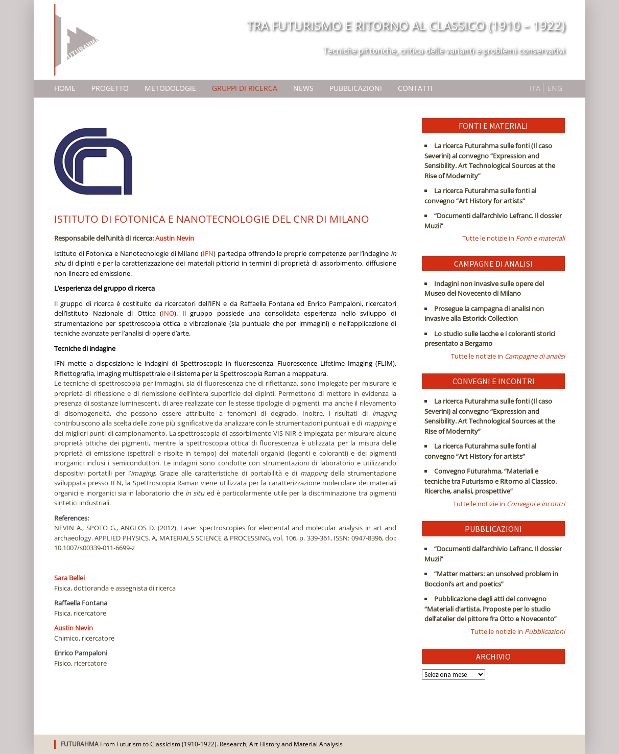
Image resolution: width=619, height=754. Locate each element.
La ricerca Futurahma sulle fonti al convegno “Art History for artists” (480, 195)
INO (168, 313)
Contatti (415, 88)
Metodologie (170, 88)
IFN (208, 253)
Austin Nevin (174, 238)
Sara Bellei (69, 577)
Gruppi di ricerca (244, 88)
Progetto (110, 88)
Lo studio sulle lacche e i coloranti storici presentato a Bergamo (489, 338)
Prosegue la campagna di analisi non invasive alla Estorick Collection (484, 313)
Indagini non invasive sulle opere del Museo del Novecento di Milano (484, 288)
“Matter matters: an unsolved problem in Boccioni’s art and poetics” (491, 578)
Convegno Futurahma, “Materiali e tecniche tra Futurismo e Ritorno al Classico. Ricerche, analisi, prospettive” (490, 481)
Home (65, 88)
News (303, 88)
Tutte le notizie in (513, 238)
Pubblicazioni (355, 88)
